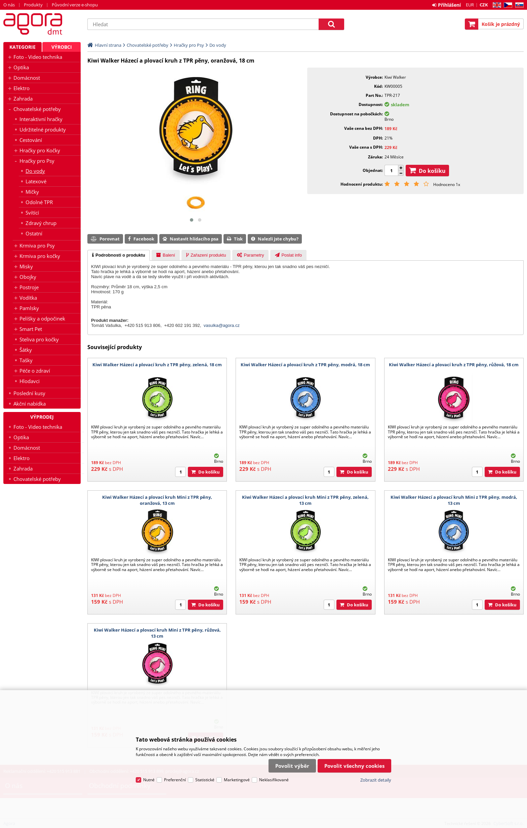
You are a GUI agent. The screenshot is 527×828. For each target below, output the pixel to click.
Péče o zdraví (34, 370)
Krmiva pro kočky (39, 256)
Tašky (26, 360)
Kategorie (22, 47)
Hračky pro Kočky (39, 150)
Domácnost (26, 77)
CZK (484, 5)
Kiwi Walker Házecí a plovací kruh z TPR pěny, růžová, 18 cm (454, 365)
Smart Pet (30, 329)
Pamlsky (29, 308)
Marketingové (237, 780)
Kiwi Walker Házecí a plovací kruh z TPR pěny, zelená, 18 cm (157, 365)
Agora (42, 24)
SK (518, 5)
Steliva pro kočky (39, 339)
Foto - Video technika (37, 56)
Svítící (32, 212)
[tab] (118, 255)
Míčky (32, 191)
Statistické (204, 780)
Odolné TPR (39, 202)
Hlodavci (29, 381)
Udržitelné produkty (42, 129)
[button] (192, 220)
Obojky (27, 276)
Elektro (21, 88)
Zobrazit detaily (375, 780)
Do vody (35, 170)
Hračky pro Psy (36, 160)
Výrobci (61, 47)
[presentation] (119, 255)
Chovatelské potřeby (37, 109)
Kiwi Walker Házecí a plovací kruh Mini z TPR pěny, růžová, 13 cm (157, 633)
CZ (506, 5)
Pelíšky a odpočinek (42, 318)
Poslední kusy (29, 393)
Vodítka (28, 297)
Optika (21, 67)
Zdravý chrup (41, 223)
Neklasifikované (274, 780)
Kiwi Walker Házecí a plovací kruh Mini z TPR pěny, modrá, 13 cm (454, 500)
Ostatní (34, 233)
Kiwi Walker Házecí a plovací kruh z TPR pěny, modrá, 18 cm (305, 365)
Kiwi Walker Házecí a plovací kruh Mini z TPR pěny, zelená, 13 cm (305, 500)
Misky (26, 266)
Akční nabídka (29, 403)
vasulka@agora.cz (222, 325)
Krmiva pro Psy (37, 245)
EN (496, 5)
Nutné (149, 780)
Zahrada (23, 98)
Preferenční (175, 780)
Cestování (30, 140)
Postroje (29, 287)
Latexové (36, 181)
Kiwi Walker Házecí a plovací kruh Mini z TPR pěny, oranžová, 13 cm (157, 500)
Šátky (25, 349)
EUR (470, 5)
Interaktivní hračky (41, 119)
